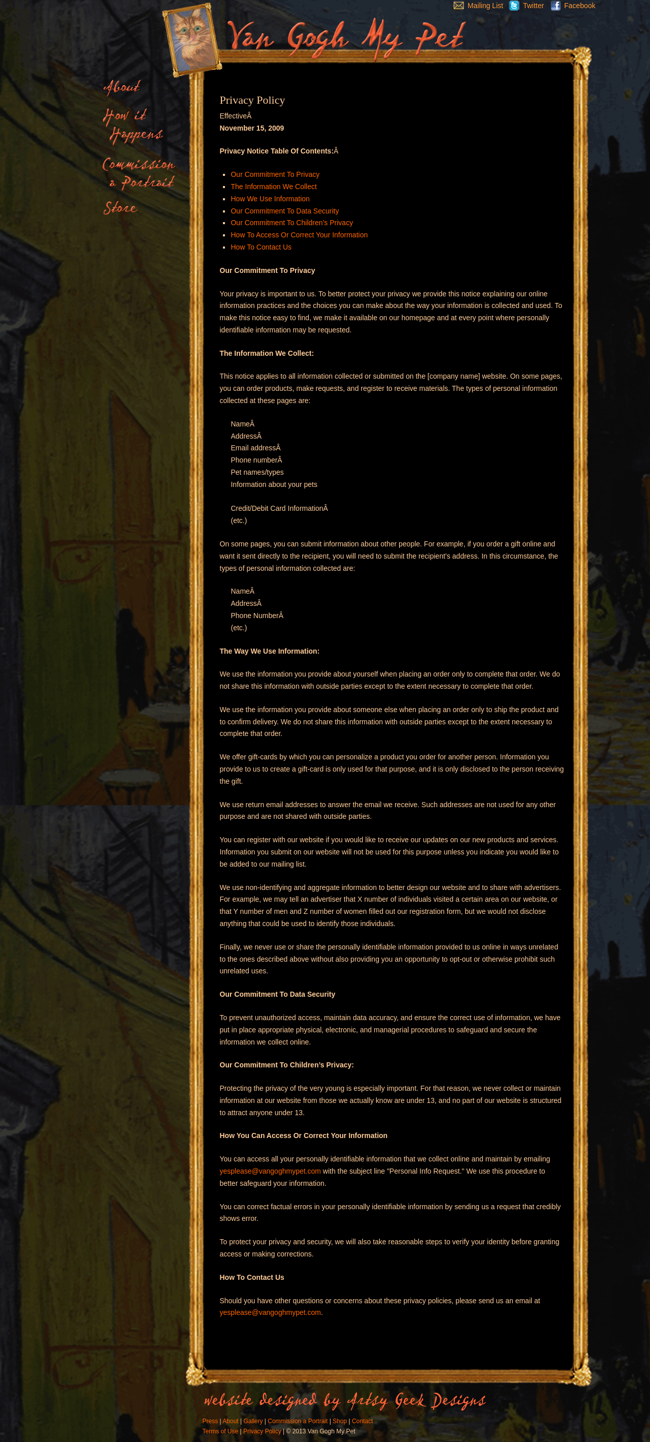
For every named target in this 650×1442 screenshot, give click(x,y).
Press (210, 1421)
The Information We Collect (273, 186)
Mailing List (475, 6)
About (230, 1421)
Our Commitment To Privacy (275, 174)
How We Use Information (270, 199)
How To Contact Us (261, 247)
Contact (362, 1421)
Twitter (523, 6)
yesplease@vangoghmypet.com (270, 1171)
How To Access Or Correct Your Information (299, 235)
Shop (340, 1421)
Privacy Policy (262, 1431)
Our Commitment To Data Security (285, 211)
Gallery (253, 1421)
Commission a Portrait (298, 1421)
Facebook (570, 6)
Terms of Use (221, 1431)
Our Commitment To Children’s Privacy (292, 223)
